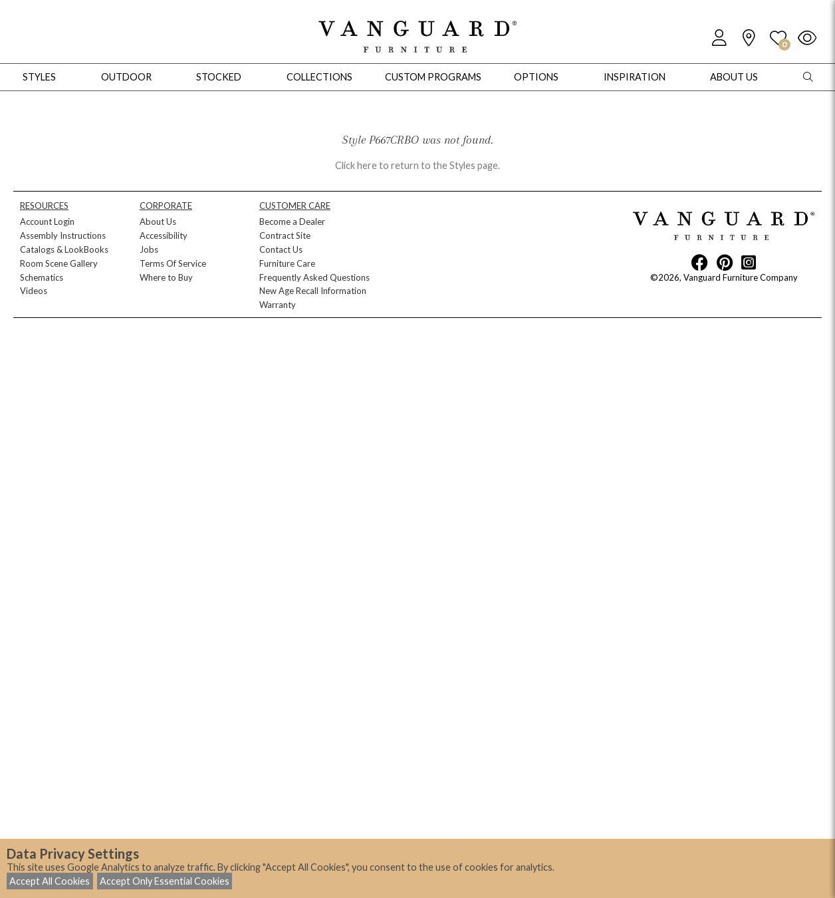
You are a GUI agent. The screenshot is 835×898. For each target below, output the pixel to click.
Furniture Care (287, 263)
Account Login (47, 221)
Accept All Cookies (49, 881)
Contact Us (280, 249)
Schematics (41, 277)
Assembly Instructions (63, 235)
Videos (33, 290)
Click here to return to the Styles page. (417, 165)
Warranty (277, 304)
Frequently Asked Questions (314, 277)
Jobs (149, 249)
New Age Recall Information (312, 290)
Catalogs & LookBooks (64, 249)
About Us (158, 221)
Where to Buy (166, 277)
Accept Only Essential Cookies (164, 881)
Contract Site (284, 235)
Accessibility (163, 235)
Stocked (218, 76)
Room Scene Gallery (59, 263)
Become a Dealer (292, 221)
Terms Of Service (173, 263)
